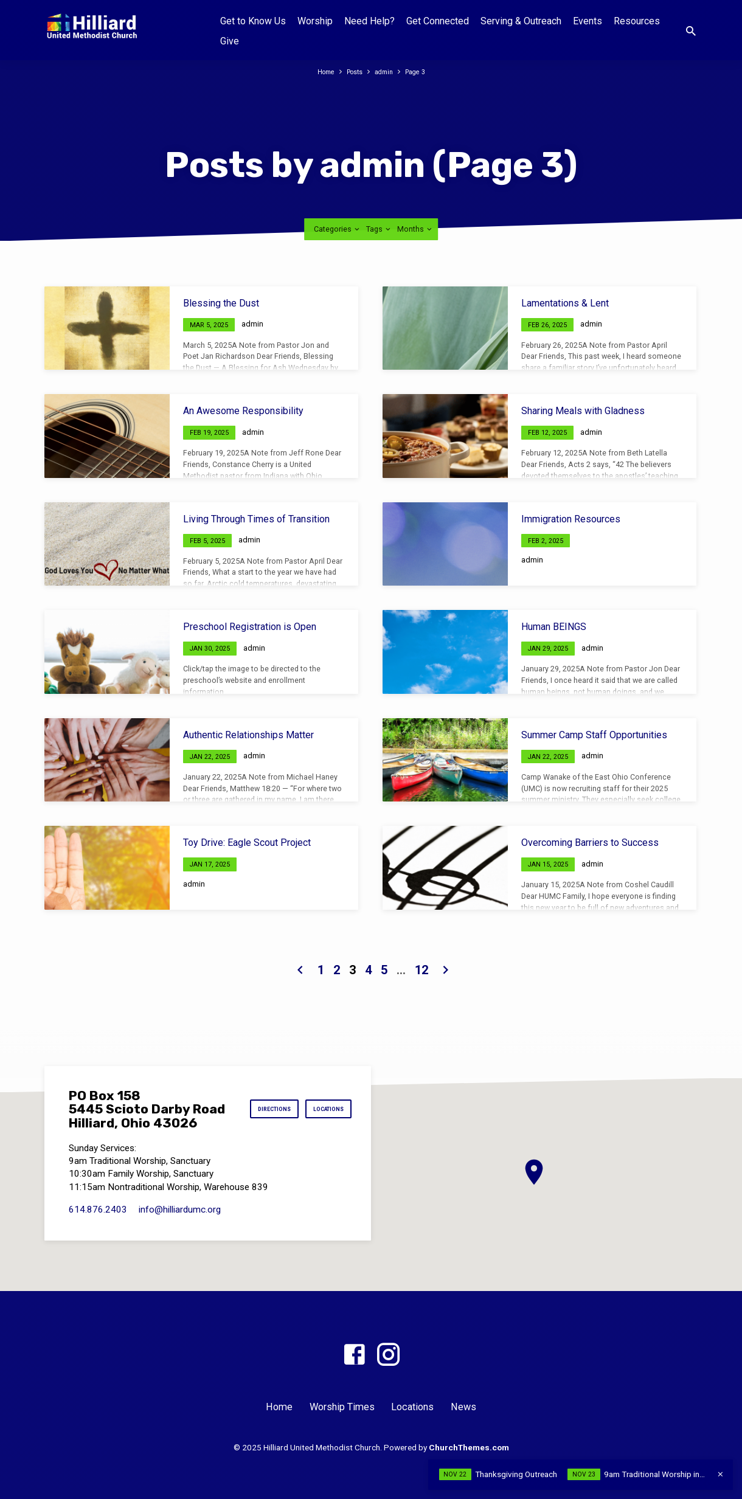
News (463, 1407)
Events (587, 21)
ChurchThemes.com (469, 1447)
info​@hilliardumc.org (180, 1219)
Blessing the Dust (221, 303)
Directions (320, 1099)
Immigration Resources (570, 519)
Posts (354, 71)
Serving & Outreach (520, 21)
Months (415, 229)
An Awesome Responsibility (243, 411)
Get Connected (437, 21)
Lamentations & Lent (565, 303)
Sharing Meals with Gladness (583, 411)
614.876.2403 (98, 1219)
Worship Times (342, 1407)
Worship (315, 21)
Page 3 (420, 71)
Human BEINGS (553, 626)
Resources (637, 21)
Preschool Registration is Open (249, 626)
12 (421, 970)
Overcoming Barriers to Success (590, 842)
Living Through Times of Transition (256, 519)
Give (229, 41)
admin (386, 71)
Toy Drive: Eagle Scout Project (247, 842)
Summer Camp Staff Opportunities (594, 735)
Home (320, 71)
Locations (321, 1128)
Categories (337, 229)
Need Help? (369, 21)
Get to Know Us (253, 21)
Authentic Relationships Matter (248, 735)
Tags (379, 229)
